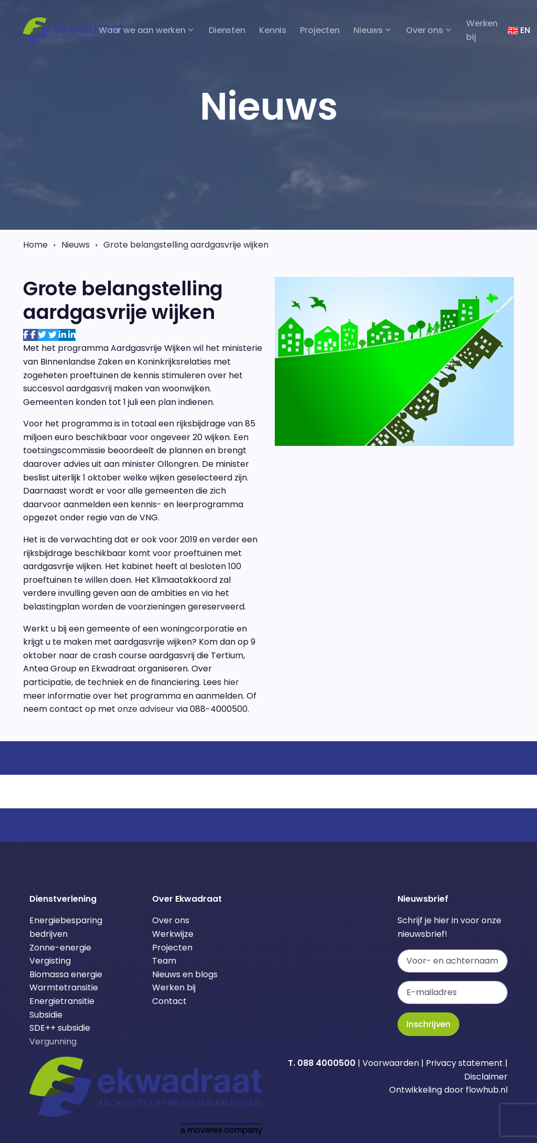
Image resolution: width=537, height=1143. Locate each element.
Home (35, 245)
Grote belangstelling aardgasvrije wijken (185, 245)
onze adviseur (145, 709)
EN (519, 30)
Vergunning (53, 1041)
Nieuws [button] (368, 30)
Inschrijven (428, 1024)
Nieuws (75, 245)
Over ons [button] (424, 30)
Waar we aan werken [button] (142, 30)
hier (231, 682)
